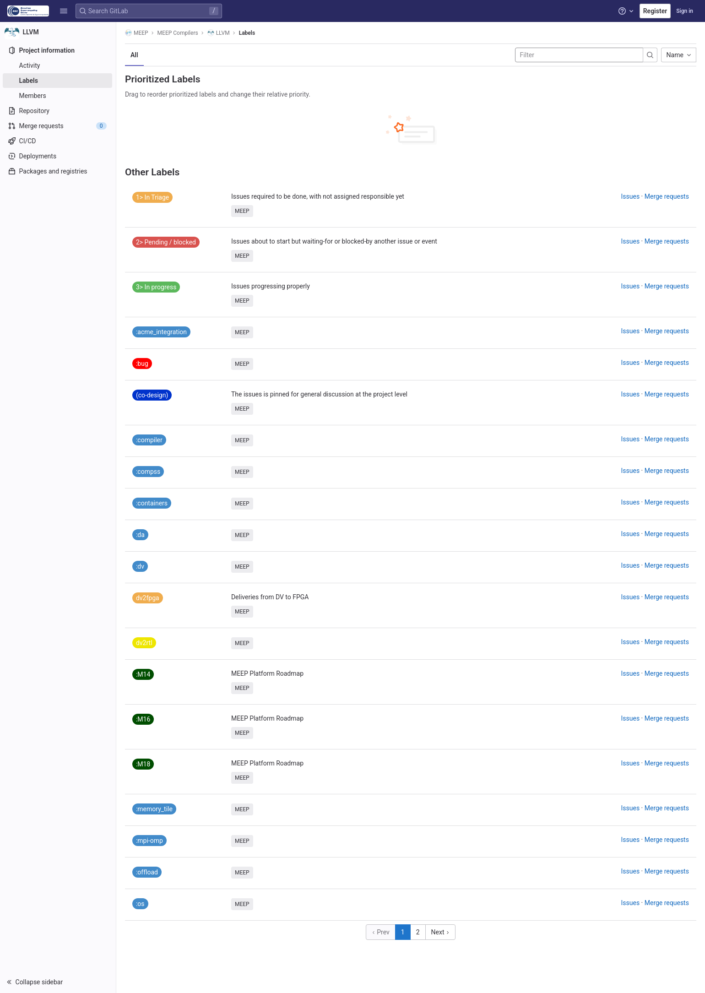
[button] (63, 11)
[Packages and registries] (58, 171)
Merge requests (667, 196)
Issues (631, 196)
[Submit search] (650, 55)
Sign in (684, 11)
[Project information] (58, 50)
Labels (247, 33)
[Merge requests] (58, 126)
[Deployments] (58, 156)
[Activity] (58, 65)
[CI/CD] (58, 141)
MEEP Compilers (178, 33)
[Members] (58, 95)
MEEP (137, 32)
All (135, 55)
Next (441, 932)
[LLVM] (59, 32)
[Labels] (58, 80)
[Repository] (58, 110)
